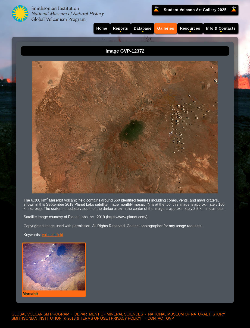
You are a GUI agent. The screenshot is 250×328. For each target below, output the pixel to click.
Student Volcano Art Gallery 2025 (195, 10)
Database (142, 28)
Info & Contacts (221, 28)
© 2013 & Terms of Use (86, 318)
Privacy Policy (126, 318)
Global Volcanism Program (40, 314)
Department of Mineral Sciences (108, 314)
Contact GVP (160, 318)
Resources (190, 28)
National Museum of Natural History (186, 314)
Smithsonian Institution (37, 318)
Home (101, 28)
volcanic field (52, 235)
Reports (120, 28)
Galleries (165, 28)
